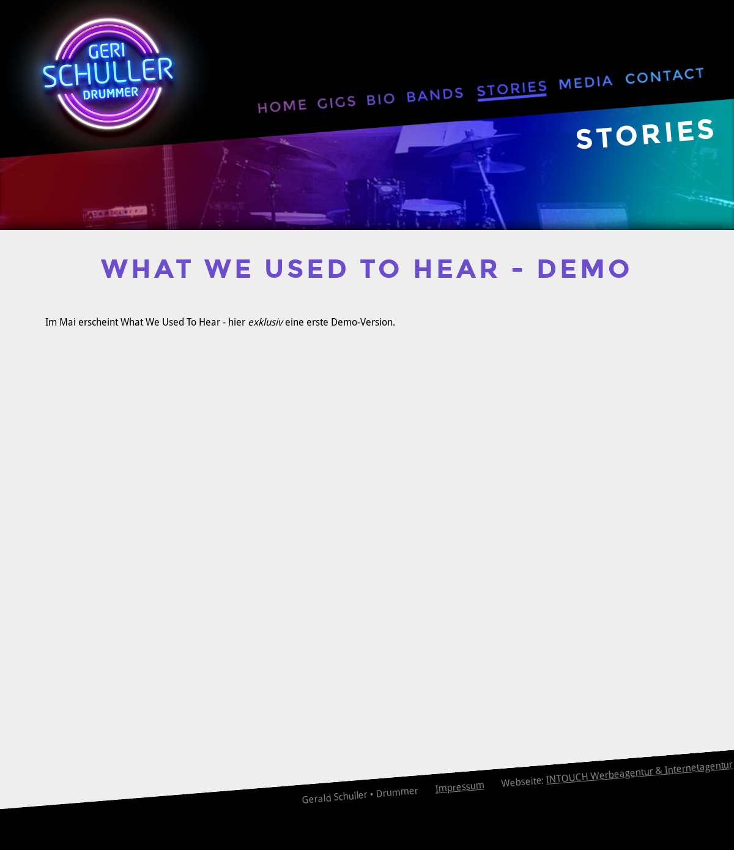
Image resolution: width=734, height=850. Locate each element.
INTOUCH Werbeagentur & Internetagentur (639, 772)
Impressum (459, 787)
